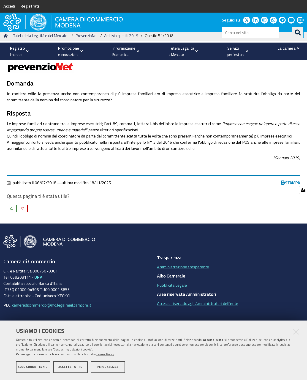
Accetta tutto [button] (70, 368)
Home (6, 65)
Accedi (9, 6)
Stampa (290, 212)
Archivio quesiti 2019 (121, 65)
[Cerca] (298, 32)
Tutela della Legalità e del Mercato (40, 65)
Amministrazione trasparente (183, 296)
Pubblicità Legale (172, 314)
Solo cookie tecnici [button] (33, 368)
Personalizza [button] (107, 368)
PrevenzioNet (87, 65)
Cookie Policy (105, 355)
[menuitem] (18, 51)
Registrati (30, 6)
